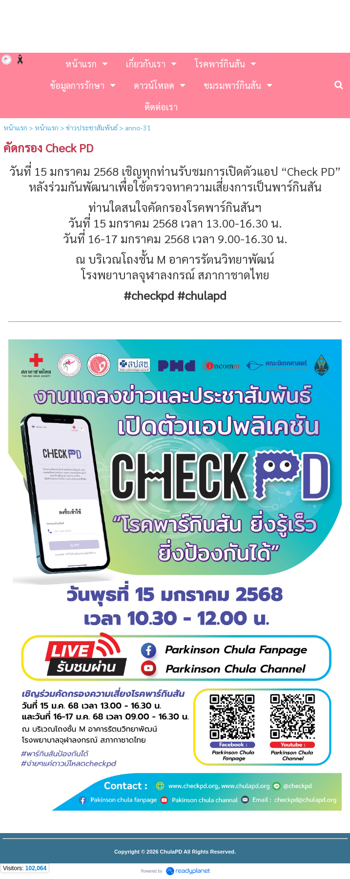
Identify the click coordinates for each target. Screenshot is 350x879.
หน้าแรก (15, 127)
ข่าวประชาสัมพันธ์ (92, 127)
